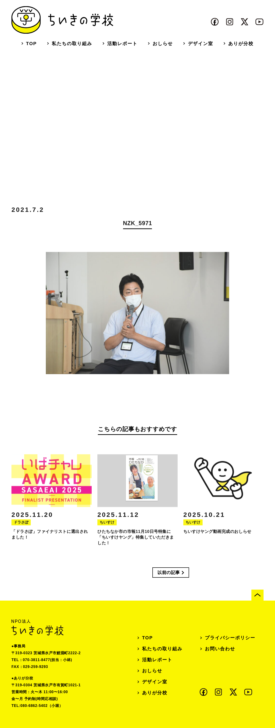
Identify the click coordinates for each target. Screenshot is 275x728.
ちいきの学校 (62, 20)
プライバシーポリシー (230, 637)
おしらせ (163, 43)
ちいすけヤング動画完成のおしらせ (217, 536)
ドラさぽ (21, 527)
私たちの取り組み (72, 43)
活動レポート (122, 43)
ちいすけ (107, 527)
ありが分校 (240, 43)
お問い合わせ (220, 648)
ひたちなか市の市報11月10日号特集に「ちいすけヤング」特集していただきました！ (135, 542)
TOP (31, 43)
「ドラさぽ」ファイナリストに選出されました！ (49, 539)
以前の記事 (168, 572)
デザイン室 (200, 43)
